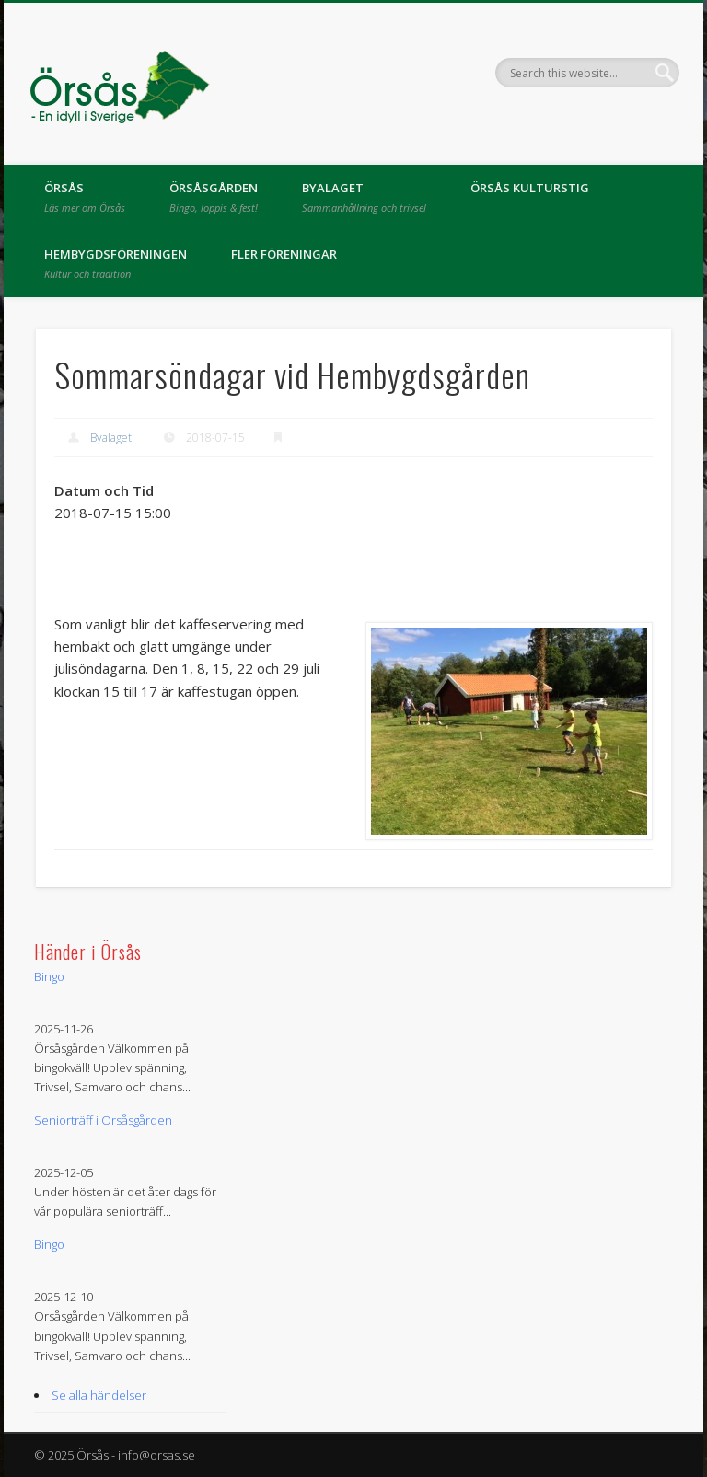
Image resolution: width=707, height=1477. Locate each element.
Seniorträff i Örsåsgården (103, 1120)
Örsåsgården (213, 196)
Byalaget (364, 196)
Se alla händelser (99, 1395)
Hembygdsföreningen (115, 263)
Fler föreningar (284, 254)
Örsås (84, 196)
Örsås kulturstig (529, 187)
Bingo (49, 976)
